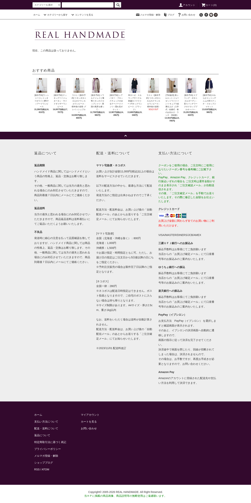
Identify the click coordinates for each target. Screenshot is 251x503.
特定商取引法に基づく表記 (50, 442)
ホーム (36, 14)
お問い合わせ (186, 14)
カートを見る (89, 421)
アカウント (186, 5)
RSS (37, 469)
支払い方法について (46, 421)
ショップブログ (43, 462)
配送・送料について (46, 428)
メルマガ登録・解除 (147, 14)
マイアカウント (90, 414)
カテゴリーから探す (55, 14)
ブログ (168, 14)
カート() (209, 5)
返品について (42, 435)
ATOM (45, 469)
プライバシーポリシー (47, 448)
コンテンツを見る (81, 14)
